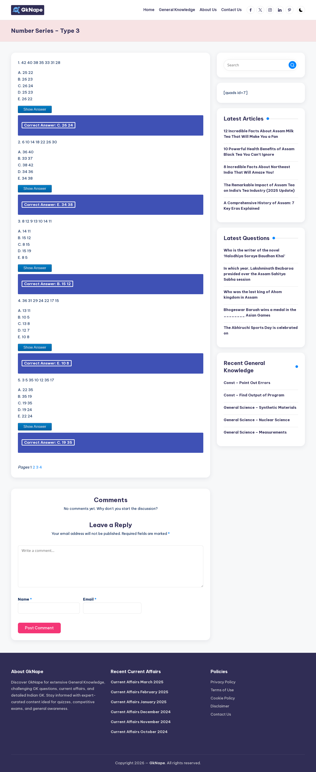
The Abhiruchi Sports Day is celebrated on (250, 332)
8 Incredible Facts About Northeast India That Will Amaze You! (258, 170)
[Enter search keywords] (261, 65)
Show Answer (34, 109)
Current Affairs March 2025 (137, 681)
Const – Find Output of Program (254, 397)
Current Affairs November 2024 (141, 721)
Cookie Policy (223, 696)
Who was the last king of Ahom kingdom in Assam (253, 296)
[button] (292, 65)
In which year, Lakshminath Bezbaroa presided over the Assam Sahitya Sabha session (259, 275)
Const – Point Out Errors (247, 384)
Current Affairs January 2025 (139, 701)
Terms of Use (222, 689)
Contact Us (221, 712)
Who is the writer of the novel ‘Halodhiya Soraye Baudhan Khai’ (255, 254)
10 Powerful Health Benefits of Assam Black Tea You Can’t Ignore (260, 152)
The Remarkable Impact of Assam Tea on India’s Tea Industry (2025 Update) (260, 188)
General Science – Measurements (256, 440)
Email (89, 599)
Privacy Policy (223, 681)
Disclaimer (220, 704)
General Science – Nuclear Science (258, 427)
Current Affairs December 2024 (141, 711)
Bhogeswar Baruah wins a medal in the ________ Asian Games (257, 314)
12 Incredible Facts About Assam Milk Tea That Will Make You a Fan (259, 134)
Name (25, 599)
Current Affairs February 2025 (140, 691)
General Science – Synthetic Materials (251, 412)
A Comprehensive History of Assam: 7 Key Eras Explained (259, 206)
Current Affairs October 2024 (139, 731)
